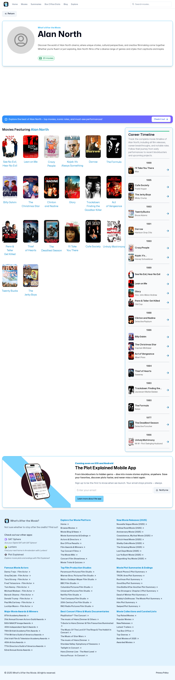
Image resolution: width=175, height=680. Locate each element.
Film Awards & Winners (73, 547)
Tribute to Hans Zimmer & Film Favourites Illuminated (87, 624)
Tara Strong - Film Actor (17, 579)
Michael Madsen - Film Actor (19, 591)
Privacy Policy (162, 673)
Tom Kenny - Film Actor (17, 587)
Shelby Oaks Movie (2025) (130, 543)
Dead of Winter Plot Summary (132, 595)
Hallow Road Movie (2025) (130, 528)
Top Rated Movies (127, 616)
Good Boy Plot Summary (130, 583)
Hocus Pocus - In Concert (74, 656)
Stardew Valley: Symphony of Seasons (80, 644)
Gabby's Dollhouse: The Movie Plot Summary (139, 599)
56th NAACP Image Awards (18, 623)
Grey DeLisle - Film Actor (17, 576)
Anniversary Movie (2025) (130, 532)
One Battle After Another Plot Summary (137, 587)
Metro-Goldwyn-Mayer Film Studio (79, 579)
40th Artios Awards (15, 642)
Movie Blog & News (71, 532)
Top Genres (124, 635)
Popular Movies (125, 619)
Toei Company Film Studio (75, 599)
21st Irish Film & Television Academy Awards (27, 639)
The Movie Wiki (69, 555)
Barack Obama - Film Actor (19, 595)
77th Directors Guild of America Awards (25, 646)
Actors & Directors (71, 540)
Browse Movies (69, 528)
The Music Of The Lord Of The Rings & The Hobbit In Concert (86, 631)
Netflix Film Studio (71, 595)
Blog (66, 4)
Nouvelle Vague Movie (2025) (132, 524)
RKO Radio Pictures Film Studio (77, 606)
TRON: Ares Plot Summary (131, 576)
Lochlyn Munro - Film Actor (18, 606)
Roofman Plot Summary (130, 579)
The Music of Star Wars (73, 636)
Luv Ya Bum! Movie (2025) (130, 555)
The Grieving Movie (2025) (131, 547)
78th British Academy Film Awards (22, 631)
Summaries (36, 4)
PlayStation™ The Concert (75, 616)
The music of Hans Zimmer (75, 640)
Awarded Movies (126, 642)
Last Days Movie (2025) (129, 551)
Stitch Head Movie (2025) (130, 540)
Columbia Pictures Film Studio (77, 587)
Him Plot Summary (127, 602)
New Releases (125, 623)
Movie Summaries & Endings (76, 536)
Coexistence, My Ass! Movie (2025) (135, 536)
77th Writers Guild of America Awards (24, 635)
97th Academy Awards (16, 616)
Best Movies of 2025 (128, 639)
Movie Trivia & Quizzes (73, 563)
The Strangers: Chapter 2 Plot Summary (137, 591)
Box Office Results (71, 543)
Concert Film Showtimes (74, 559)
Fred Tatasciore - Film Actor (19, 583)
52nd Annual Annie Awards (18, 650)
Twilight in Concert (71, 648)
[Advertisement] (84, 90)
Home (15, 4)
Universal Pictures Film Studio (77, 591)
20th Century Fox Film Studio (76, 602)
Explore (74, 4)
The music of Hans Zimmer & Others (80, 619)
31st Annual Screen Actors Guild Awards (25, 619)
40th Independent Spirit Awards (21, 627)
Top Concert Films (71, 551)
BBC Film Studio (70, 583)
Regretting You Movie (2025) (132, 559)
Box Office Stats (52, 4)
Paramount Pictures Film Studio (78, 572)
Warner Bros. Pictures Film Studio (78, 576)
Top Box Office (125, 631)
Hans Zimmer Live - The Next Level (79, 652)
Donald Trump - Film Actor (18, 599)
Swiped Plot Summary (129, 606)
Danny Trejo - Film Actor (17, 572)
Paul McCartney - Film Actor (19, 602)
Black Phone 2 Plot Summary (132, 572)
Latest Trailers (125, 627)
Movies (24, 4)
